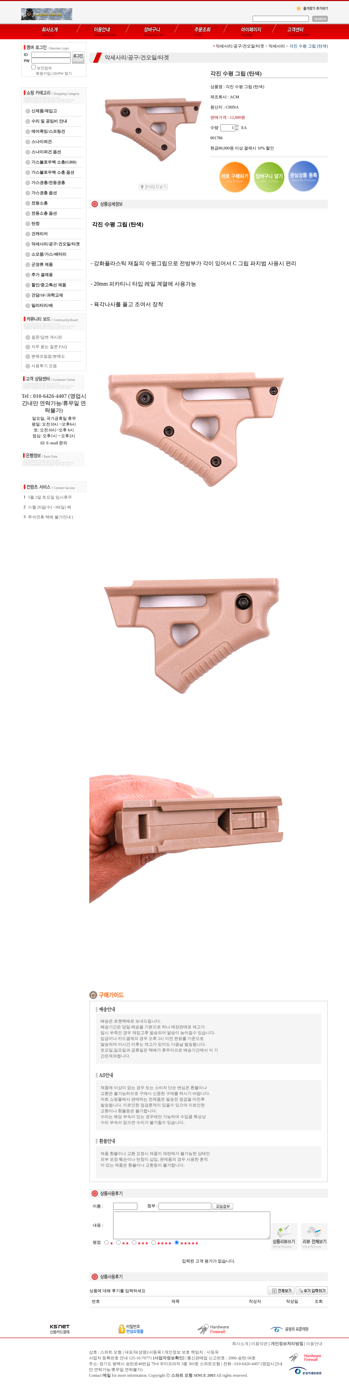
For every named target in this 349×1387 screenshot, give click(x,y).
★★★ (143, 1249)
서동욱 (213, 1358)
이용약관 (259, 1349)
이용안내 (314, 1349)
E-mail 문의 (54, 443)
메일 (107, 1381)
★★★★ (164, 1249)
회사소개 (240, 1349)
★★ (125, 1249)
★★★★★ (189, 1249)
